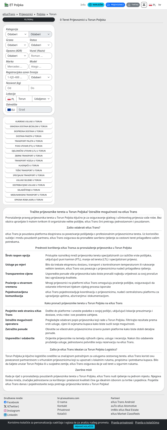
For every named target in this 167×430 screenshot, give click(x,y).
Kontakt (62, 406)
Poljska (41, 14)
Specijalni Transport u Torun (29, 175)
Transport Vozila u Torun (29, 160)
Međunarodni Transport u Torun (29, 194)
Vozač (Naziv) (37, 50)
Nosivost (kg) (13, 83)
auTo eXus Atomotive (124, 406)
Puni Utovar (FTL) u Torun (28, 146)
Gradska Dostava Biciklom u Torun (28, 126)
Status (33, 40)
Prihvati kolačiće (84, 426)
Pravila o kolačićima (147, 422)
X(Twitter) (13, 406)
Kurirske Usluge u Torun (28, 121)
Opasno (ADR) (14, 50)
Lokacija (10, 94)
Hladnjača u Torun (29, 165)
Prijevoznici (115, 4)
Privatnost (63, 410)
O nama (62, 402)
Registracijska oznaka (18, 72)
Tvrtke (133, 4)
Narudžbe (96, 4)
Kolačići (62, 413)
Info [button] (83, 5)
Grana (9, 40)
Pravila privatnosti (122, 422)
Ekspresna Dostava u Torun (28, 131)
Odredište (11, 104)
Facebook (13, 402)
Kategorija (12, 29)
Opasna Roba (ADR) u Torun (28, 199)
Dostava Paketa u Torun (28, 136)
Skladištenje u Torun (28, 190)
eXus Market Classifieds (125, 413)
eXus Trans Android (123, 402)
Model (33, 61)
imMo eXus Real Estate (125, 410)
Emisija (34, 72)
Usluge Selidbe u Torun (28, 180)
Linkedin (12, 415)
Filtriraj (28, 19)
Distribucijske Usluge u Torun (29, 185)
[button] (152, 4)
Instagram (13, 410)
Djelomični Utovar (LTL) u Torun (29, 150)
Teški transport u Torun (29, 170)
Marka (10, 61)
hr (160, 5)
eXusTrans (9, 14)
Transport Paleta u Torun (29, 141)
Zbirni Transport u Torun (28, 155)
